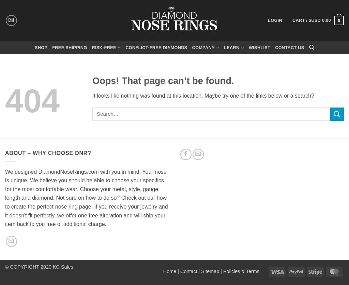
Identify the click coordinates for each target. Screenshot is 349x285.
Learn (234, 47)
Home (169, 271)
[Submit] (337, 114)
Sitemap (210, 271)
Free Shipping (69, 47)
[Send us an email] (11, 20)
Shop (41, 47)
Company (205, 47)
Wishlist (259, 47)
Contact (188, 271)
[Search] (311, 47)
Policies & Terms (241, 271)
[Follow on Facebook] (186, 154)
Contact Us (289, 47)
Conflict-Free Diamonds (156, 47)
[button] (318, 20)
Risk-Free (106, 47)
